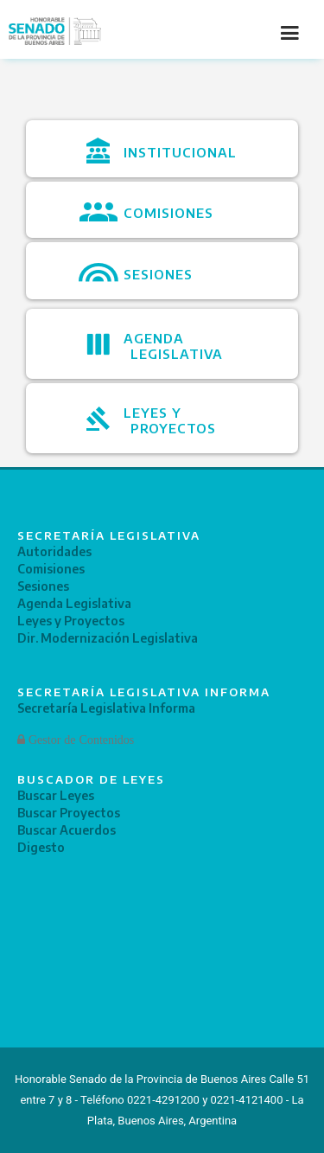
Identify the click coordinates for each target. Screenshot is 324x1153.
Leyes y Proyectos (70, 620)
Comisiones (51, 568)
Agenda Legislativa (74, 603)
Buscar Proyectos (68, 812)
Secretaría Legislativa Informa (106, 708)
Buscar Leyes (55, 795)
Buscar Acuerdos (66, 830)
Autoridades (54, 551)
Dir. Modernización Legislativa (107, 638)
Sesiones (43, 586)
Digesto (41, 847)
